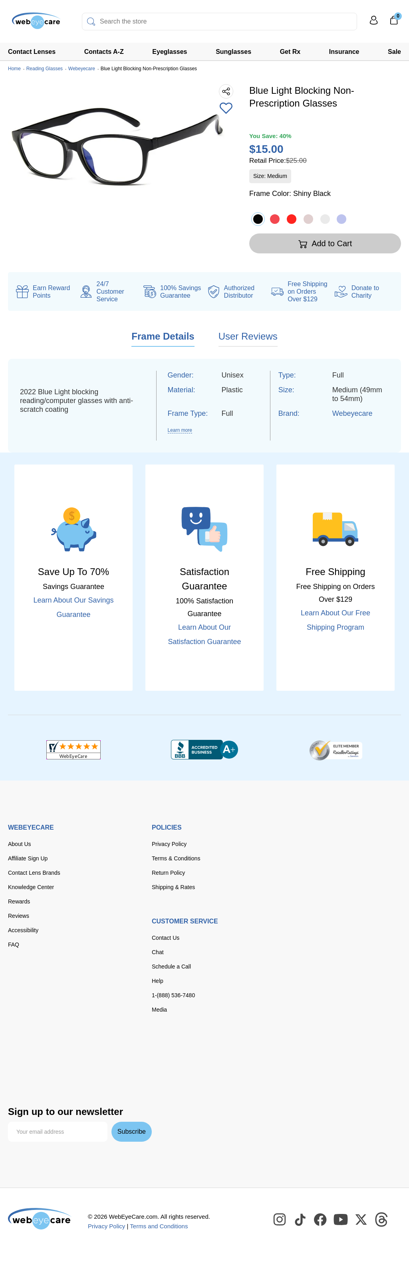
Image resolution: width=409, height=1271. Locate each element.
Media (159, 1009)
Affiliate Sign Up (28, 858)
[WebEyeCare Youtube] (341, 1220)
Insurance (344, 51)
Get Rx (290, 51)
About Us (19, 844)
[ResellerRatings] (335, 750)
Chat (158, 952)
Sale (394, 51)
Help (157, 981)
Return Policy (168, 873)
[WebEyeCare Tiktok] (300, 1220)
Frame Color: (290, 194)
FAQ (13, 944)
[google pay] (80, 1068)
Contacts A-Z (104, 51)
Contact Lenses (32, 51)
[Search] (91, 21)
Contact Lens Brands (34, 873)
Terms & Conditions (176, 858)
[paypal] (24, 1068)
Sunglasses (233, 51)
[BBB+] (204, 750)
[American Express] (119, 1051)
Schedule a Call (171, 966)
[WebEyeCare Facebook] (321, 1220)
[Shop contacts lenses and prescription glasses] (33, 23)
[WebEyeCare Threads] (382, 1220)
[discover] (95, 1051)
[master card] (71, 1051)
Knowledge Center (31, 887)
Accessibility (23, 930)
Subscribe (131, 1131)
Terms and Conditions (159, 1226)
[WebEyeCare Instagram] (280, 1220)
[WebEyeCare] (40, 1218)
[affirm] (20, 1084)
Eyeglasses (169, 51)
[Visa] (47, 1051)
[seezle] (113, 1068)
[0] (394, 23)
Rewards (19, 901)
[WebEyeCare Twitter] (361, 1220)
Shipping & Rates (173, 887)
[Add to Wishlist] (226, 109)
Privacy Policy (169, 844)
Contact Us (165, 938)
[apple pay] (54, 1068)
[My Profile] (374, 24)
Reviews (18, 916)
